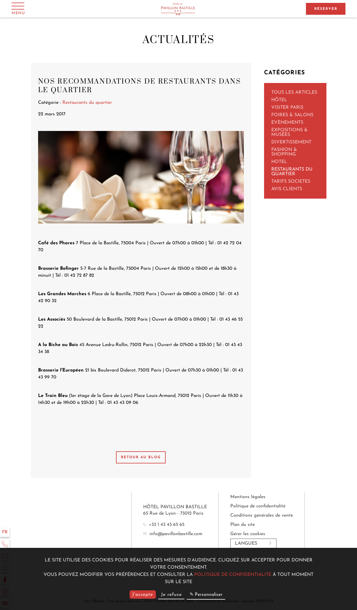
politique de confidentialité (232, 574)
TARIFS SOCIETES (290, 181)
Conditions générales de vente (261, 515)
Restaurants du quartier (292, 171)
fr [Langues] (5, 532)
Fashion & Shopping (284, 152)
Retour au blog (141, 457)
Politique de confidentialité (257, 506)
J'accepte (142, 594)
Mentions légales (248, 497)
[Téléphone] (5, 544)
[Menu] (18, 8)
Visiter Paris (287, 107)
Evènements (287, 122)
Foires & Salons (292, 115)
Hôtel (279, 100)
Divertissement (291, 142)
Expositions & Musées (289, 132)
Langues (253, 543)
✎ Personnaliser (206, 594)
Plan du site (242, 524)
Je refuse (171, 594)
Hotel (279, 162)
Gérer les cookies (247, 534)
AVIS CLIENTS (286, 189)
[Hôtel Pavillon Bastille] (178, 9)
